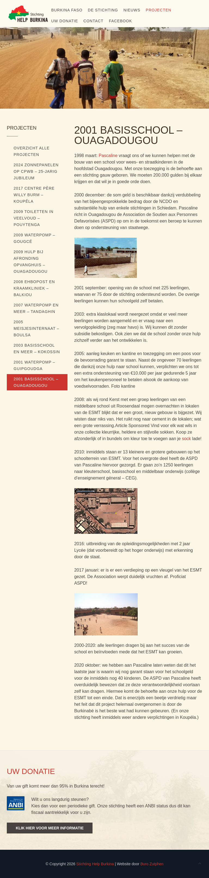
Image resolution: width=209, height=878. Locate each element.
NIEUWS (132, 10)
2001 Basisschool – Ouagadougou (36, 382)
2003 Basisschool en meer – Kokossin (37, 348)
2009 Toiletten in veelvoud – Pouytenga (33, 218)
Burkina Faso (66, 10)
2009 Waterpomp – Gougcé (34, 238)
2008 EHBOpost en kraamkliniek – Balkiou (34, 288)
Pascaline (108, 155)
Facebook (120, 21)
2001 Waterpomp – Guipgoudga (34, 365)
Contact (94, 21)
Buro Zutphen (152, 864)
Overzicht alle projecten (32, 151)
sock (186, 438)
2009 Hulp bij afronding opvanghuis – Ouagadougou (31, 262)
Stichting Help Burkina (95, 864)
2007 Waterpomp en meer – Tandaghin (36, 308)
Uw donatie (64, 21)
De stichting (103, 10)
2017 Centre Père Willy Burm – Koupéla (34, 194)
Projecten (158, 10)
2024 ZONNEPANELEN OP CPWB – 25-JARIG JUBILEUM (36, 171)
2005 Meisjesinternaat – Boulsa (36, 328)
